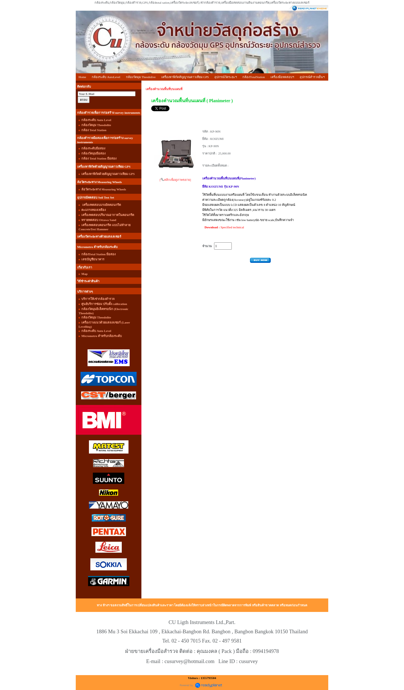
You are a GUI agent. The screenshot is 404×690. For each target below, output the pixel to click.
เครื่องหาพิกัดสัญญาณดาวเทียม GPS (185, 77)
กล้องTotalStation (253, 77)
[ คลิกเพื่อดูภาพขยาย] (175, 179)
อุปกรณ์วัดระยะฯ (225, 77)
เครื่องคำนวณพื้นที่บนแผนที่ (164, 89)
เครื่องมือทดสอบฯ (282, 77)
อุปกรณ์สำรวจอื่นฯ (312, 77)
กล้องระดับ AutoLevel (106, 77)
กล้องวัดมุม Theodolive (141, 77)
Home (82, 77)
